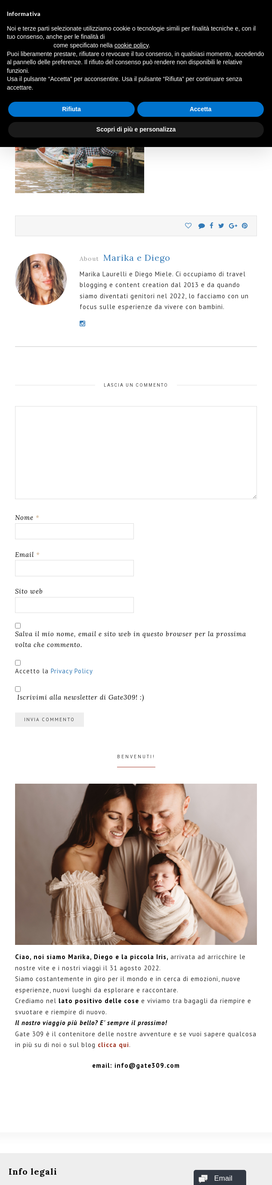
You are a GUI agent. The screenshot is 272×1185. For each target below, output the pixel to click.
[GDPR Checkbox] (18, 663)
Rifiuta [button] (71, 109)
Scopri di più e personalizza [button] (136, 129)
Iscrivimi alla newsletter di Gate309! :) (79, 693)
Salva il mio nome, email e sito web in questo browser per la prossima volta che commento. (130, 639)
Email (27, 554)
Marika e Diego (136, 257)
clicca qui (113, 1045)
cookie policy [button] (131, 45)
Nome (27, 517)
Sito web (29, 591)
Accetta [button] (201, 109)
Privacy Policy (72, 671)
